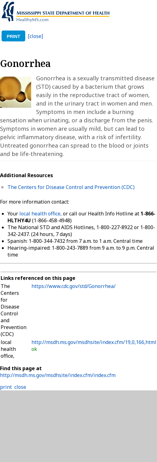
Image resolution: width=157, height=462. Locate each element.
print (13, 36)
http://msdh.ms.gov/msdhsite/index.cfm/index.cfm (58, 375)
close (20, 387)
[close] (35, 36)
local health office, (40, 213)
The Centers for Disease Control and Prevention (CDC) (71, 187)
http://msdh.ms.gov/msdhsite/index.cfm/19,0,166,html (93, 342)
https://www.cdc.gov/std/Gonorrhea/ (73, 286)
